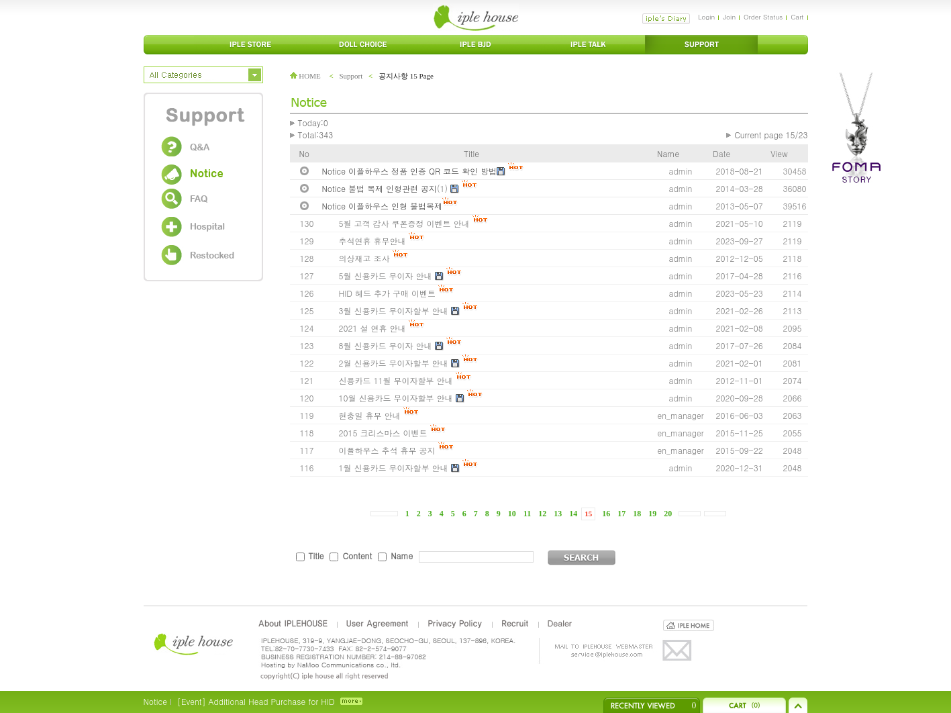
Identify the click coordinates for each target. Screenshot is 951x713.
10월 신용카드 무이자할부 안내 (396, 397)
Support (350, 76)
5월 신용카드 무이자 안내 (385, 275)
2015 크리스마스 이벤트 (383, 432)
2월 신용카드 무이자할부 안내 (393, 363)
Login (706, 16)
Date (721, 153)
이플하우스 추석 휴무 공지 (387, 450)
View (778, 153)
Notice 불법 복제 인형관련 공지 (380, 188)
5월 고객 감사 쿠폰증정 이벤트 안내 (404, 223)
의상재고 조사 (364, 258)
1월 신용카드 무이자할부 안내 (393, 467)
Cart (797, 16)
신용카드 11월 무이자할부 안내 (396, 380)
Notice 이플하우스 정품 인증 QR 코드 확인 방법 (409, 171)
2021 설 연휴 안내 (372, 328)
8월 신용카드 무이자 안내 (385, 345)
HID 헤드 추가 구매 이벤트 (387, 293)
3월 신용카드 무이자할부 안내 (393, 310)
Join (729, 16)
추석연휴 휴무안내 (372, 240)
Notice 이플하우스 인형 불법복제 (382, 205)
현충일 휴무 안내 (370, 415)
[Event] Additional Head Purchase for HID (256, 701)
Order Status (763, 16)
